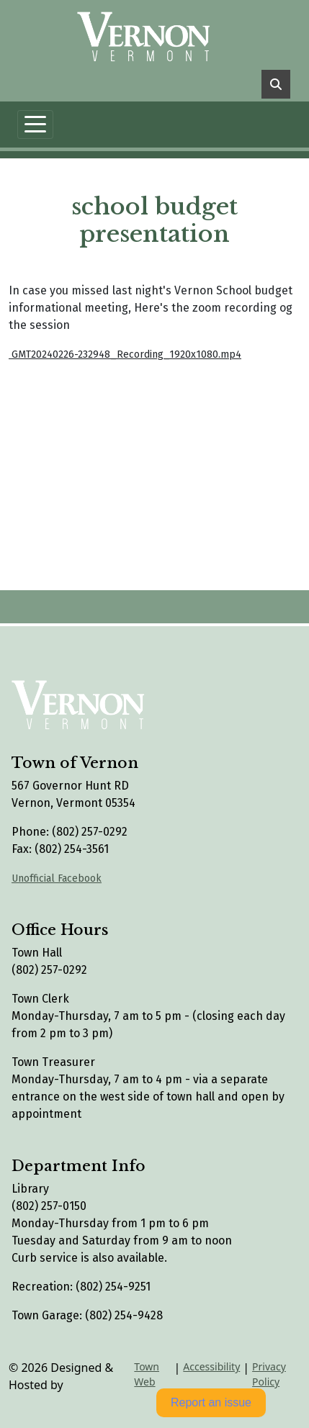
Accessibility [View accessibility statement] (211, 1366)
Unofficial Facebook (57, 878)
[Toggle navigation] (35, 124)
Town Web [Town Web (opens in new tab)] (146, 1374)
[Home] (149, 33)
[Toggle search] (275, 84)
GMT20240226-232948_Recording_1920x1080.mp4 (125, 354)
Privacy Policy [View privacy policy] (269, 1374)
